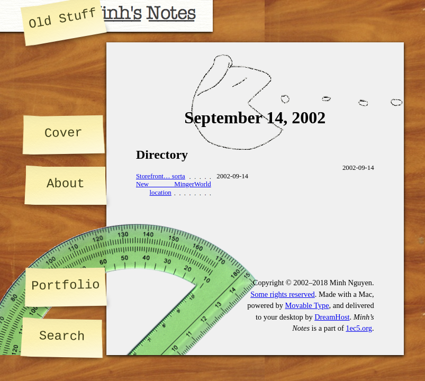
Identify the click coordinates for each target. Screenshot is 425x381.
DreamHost (331, 317)
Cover (63, 132)
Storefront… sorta (160, 176)
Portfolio (65, 285)
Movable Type (307, 305)
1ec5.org (359, 328)
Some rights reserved (282, 294)
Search (62, 336)
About (66, 184)
